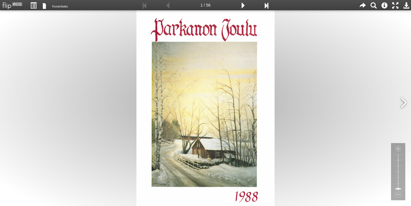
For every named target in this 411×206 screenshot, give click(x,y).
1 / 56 (205, 5)
